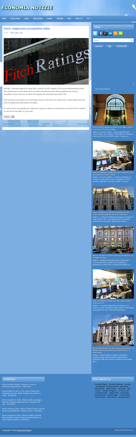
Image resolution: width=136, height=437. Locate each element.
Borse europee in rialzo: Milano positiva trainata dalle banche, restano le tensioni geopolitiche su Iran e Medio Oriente (21, 417)
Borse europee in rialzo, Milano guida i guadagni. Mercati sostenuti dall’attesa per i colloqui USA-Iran (22, 402)
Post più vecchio (82, 124)
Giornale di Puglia (101, 384)
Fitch (12, 33)
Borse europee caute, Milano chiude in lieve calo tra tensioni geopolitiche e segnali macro (23, 410)
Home (4, 18)
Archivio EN (121, 46)
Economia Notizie (103, 89)
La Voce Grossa (123, 391)
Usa (20, 33)
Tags (109, 46)
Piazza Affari (15, 18)
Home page (46, 124)
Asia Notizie (121, 389)
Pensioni (60, 18)
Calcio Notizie (100, 397)
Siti (90, 18)
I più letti (98, 46)
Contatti (79, 18)
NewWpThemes (127, 430)
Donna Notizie (100, 389)
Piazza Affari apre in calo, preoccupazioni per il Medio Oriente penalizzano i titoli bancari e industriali (113, 350)
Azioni (26, 18)
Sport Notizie (123, 386)
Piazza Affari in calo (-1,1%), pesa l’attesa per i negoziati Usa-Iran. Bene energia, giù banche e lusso (21, 393)
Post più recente (8, 124)
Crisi (69, 18)
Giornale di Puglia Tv (109, 391)
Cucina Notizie (111, 397)
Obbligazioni (38, 18)
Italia (16, 33)
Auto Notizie (124, 393)
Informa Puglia (113, 395)
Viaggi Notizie (114, 393)
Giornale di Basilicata (116, 384)
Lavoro (49, 18)
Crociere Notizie (124, 395)
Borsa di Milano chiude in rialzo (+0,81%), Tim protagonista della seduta (113, 174)
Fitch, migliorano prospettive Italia (27, 28)
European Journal (112, 386)
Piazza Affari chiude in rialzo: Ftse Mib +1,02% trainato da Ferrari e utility (113, 128)
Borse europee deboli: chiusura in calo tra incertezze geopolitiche (19, 385)
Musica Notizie (111, 389)
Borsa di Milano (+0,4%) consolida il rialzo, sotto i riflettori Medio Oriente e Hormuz (111, 213)
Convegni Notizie (100, 395)
